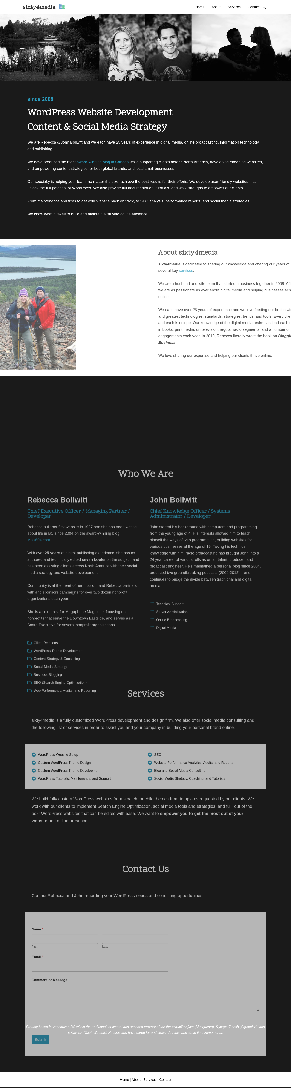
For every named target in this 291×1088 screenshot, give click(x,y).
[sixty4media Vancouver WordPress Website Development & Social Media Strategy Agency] (44, 7)
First (34, 1054)
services (274, 271)
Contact (254, 7)
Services (234, 7)
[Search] (264, 7)
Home (199, 7)
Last (105, 1054)
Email (37, 1064)
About (216, 7)
